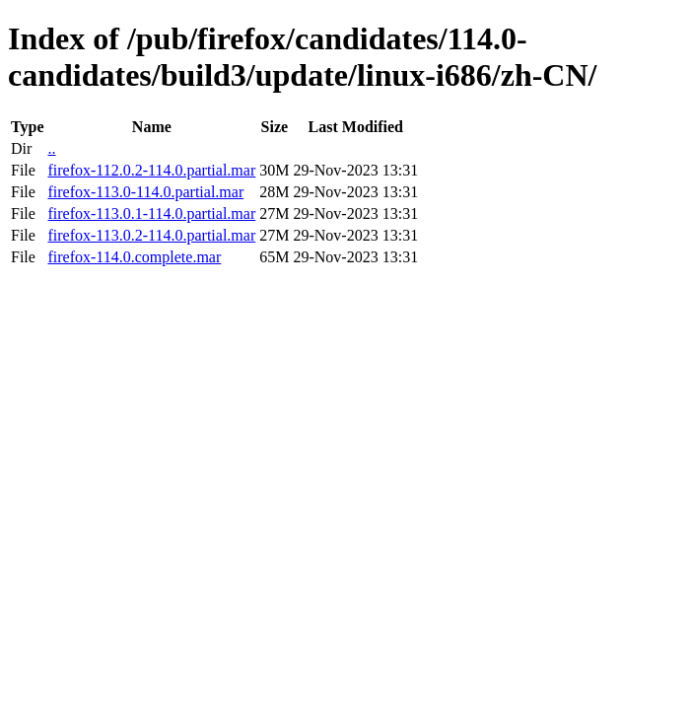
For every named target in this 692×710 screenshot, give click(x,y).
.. (51, 148)
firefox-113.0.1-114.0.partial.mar (151, 213)
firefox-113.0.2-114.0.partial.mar (151, 235)
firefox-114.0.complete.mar (134, 256)
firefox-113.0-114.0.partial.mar (145, 191)
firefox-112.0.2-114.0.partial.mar (151, 170)
